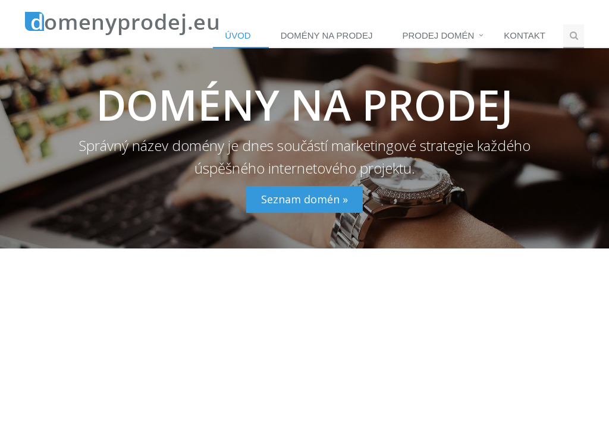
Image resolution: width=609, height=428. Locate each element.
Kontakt (524, 35)
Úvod (237, 35)
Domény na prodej (327, 35)
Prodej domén (438, 35)
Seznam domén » (304, 199)
